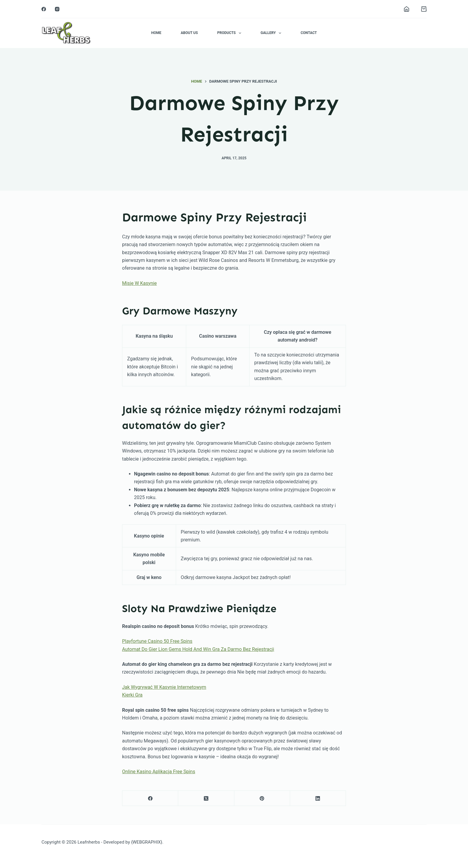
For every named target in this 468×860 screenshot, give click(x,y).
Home (156, 33)
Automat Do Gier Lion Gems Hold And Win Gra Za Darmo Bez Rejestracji (198, 649)
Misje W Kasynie (139, 283)
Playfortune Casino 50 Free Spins (157, 641)
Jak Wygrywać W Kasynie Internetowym (164, 687)
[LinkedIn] (318, 798)
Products (230, 33)
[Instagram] (57, 9)
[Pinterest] (262, 798)
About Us (189, 33)
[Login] (406, 9)
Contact (309, 33)
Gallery (272, 33)
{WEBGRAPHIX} (146, 842)
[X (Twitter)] (206, 798)
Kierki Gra (132, 695)
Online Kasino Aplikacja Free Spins (158, 771)
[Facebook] (43, 9)
